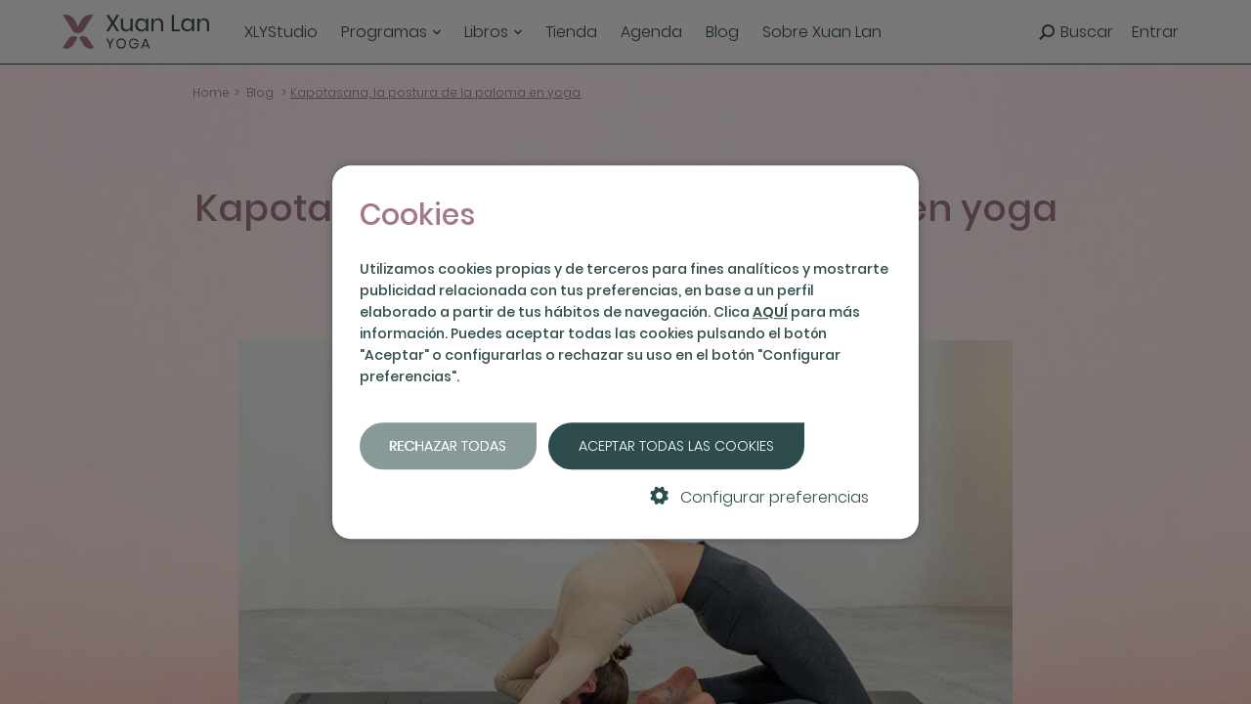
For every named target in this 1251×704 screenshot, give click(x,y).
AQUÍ (770, 312)
